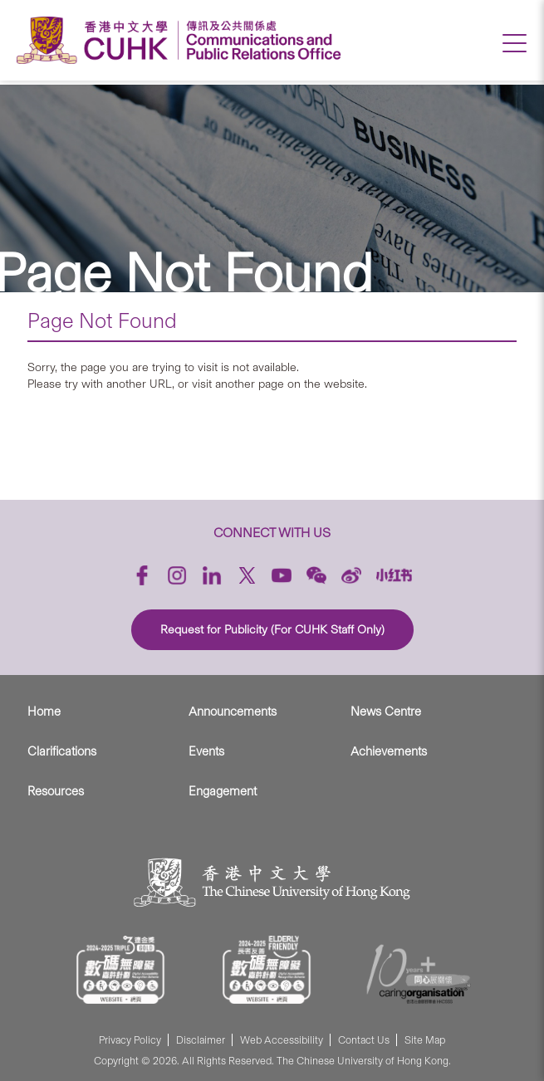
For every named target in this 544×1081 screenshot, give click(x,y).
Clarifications (61, 751)
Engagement (223, 791)
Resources (55, 791)
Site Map (424, 1040)
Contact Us (364, 1040)
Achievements (388, 751)
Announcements (233, 711)
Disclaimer (200, 1040)
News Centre (385, 711)
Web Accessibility (281, 1040)
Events (206, 751)
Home (44, 711)
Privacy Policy (130, 1040)
